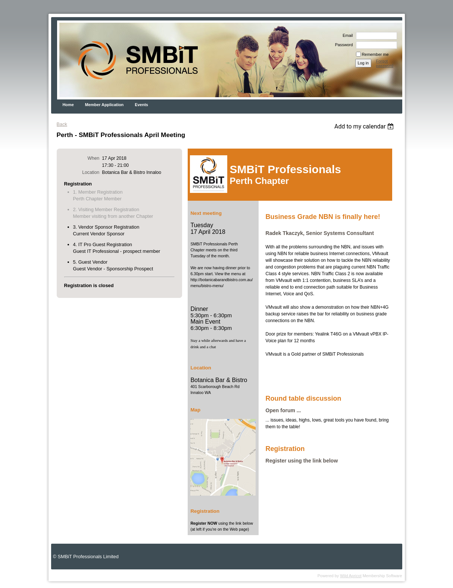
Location (90, 172)
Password (342, 44)
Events (141, 104)
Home (68, 104)
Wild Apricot (350, 575)
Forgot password (385, 63)
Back (62, 124)
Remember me (375, 54)
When (94, 158)
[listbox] (365, 126)
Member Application (104, 104)
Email (346, 35)
